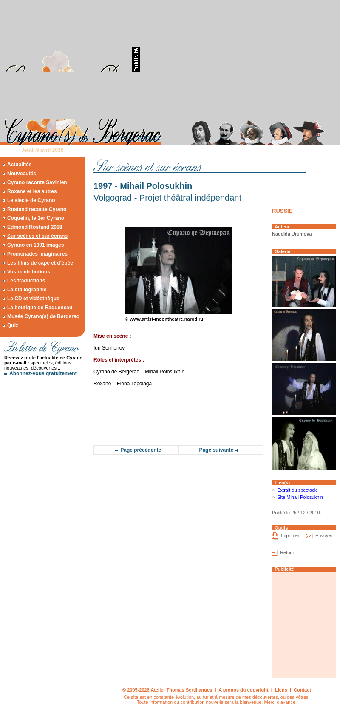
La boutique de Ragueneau (39, 307)
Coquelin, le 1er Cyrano (35, 218)
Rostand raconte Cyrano (36, 209)
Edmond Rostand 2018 (34, 227)
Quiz (12, 325)
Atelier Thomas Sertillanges (181, 689)
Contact (302, 689)
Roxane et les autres (32, 191)
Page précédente (140, 450)
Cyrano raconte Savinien (37, 182)
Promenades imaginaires (37, 254)
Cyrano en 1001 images (35, 245)
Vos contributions (28, 272)
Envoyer (323, 535)
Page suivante (216, 450)
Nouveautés (21, 174)
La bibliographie (27, 290)
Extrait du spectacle (297, 490)
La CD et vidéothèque (33, 299)
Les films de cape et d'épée (40, 263)
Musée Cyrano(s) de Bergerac (43, 316)
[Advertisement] (233, 59)
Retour (287, 552)
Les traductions (26, 281)
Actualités (19, 165)
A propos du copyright (243, 689)
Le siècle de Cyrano (31, 200)
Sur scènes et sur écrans (37, 236)
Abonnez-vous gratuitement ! (44, 373)
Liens (281, 689)
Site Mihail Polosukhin (300, 497)
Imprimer (290, 535)
